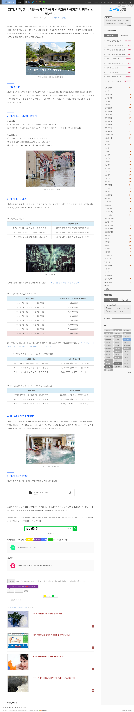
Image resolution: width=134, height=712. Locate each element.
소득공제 (117, 342)
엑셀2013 (117, 205)
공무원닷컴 (9, 2)
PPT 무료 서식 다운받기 (115, 311)
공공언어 (117, 333)
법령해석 (117, 141)
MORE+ (129, 25)
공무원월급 (117, 111)
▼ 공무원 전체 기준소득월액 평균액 (64, 282)
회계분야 (117, 178)
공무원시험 (117, 97)
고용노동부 (109, 361)
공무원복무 (117, 124)
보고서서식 (117, 138)
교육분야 (117, 161)
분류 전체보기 (117, 87)
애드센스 (117, 272)
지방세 (107, 342)
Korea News (117, 282)
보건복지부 (118, 351)
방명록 (9, 707)
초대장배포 (117, 275)
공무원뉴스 (117, 91)
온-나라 (117, 198)
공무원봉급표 (116, 2)
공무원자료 (117, 131)
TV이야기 (117, 262)
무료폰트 (108, 339)
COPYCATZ (128, 710)
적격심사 (108, 345)
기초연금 (126, 367)
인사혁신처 (127, 351)
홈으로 (4, 707)
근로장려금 (127, 336)
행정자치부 (127, 339)
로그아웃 (19, 707)
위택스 (116, 361)
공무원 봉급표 (127, 345)
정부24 (107, 364)
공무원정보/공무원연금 (59, 18)
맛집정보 (117, 188)
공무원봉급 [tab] (110, 35)
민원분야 (117, 171)
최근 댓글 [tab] (124, 300)
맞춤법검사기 (97, 2)
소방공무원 (109, 336)
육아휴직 (126, 330)
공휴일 (125, 358)
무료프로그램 (117, 211)
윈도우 (116, 339)
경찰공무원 (109, 330)
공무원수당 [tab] (124, 35)
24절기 (107, 354)
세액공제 (126, 364)
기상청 (125, 354)
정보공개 (117, 175)
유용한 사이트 (117, 221)
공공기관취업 (117, 232)
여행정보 (117, 191)
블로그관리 (117, 265)
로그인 (14, 707)
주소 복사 (11, 581)
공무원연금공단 (118, 336)
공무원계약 (117, 128)
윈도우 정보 (117, 215)
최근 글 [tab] (111, 300)
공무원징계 (117, 121)
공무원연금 (117, 118)
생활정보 (117, 235)
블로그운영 (117, 278)
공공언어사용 (117, 134)
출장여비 (117, 367)
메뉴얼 (117, 148)
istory (36, 710)
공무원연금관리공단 (109, 348)
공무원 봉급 (109, 351)
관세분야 (117, 158)
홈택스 (125, 333)
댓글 (9, 703)
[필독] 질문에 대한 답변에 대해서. (118, 20)
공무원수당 (109, 2)
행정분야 (117, 181)
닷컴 (118, 9)
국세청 (116, 358)
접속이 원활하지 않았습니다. (116, 23)
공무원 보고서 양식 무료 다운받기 (118, 308)
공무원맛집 (117, 185)
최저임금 (126, 342)
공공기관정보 (117, 225)
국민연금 (117, 248)
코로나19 (117, 345)
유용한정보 (117, 94)
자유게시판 (90, 2)
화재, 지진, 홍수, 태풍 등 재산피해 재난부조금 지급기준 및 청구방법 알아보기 (50, 11)
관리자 (124, 2)
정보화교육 (117, 195)
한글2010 (117, 201)
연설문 (117, 151)
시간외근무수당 (109, 358)
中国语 (117, 288)
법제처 (107, 333)
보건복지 (117, 164)
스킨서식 (117, 268)
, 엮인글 (14, 703)
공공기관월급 (117, 228)
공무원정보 (117, 107)
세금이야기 (117, 255)
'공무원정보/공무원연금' (18, 607)
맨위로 (25, 707)
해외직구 (117, 252)
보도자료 (117, 144)
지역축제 (117, 101)
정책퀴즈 (117, 104)
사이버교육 (117, 208)
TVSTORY (117, 258)
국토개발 (117, 168)
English (117, 285)
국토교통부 (118, 330)
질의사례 (117, 154)
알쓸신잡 (117, 245)
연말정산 (103, 2)
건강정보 (117, 238)
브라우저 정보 (117, 218)
